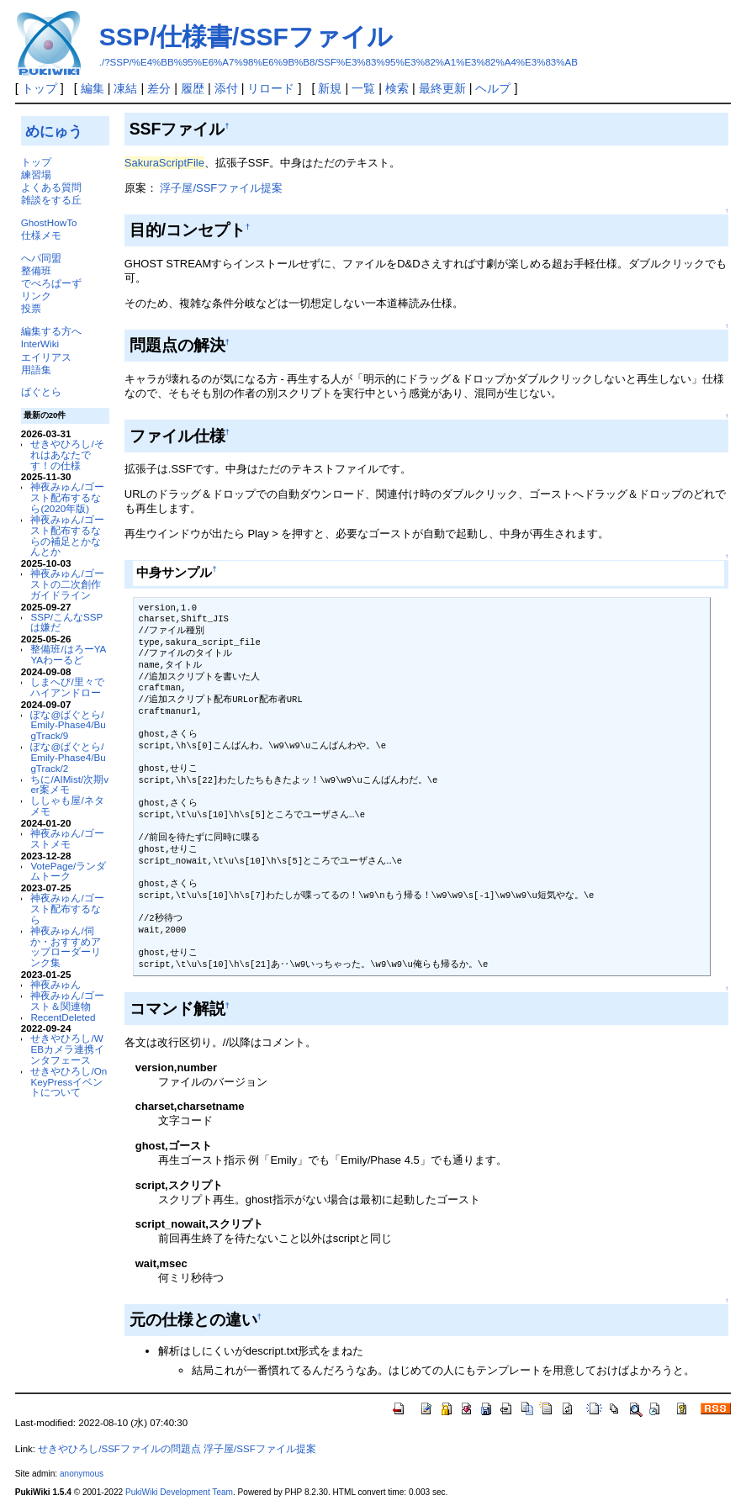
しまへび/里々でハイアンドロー (66, 687)
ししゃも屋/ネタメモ (66, 805)
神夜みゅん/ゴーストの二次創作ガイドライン (66, 584)
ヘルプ (493, 88)
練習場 (36, 174)
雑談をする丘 (51, 199)
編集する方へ (51, 330)
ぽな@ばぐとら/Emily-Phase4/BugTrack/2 (67, 757)
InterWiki (40, 343)
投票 (31, 308)
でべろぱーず (51, 282)
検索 (397, 88)
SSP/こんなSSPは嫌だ (66, 622)
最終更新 (442, 88)
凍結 (125, 88)
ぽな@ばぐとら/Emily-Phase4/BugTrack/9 (67, 725)
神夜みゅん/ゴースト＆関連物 (66, 1001)
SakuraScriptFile (164, 162)
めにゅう (53, 131)
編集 (92, 88)
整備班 (36, 270)
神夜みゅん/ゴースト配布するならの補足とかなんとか (66, 535)
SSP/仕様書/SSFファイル (246, 36)
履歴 (192, 88)
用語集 (36, 369)
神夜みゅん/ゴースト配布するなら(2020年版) (66, 497)
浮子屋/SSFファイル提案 (221, 188)
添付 (226, 88)
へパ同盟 (41, 257)
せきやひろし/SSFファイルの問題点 (119, 1449)
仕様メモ (41, 235)
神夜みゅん (55, 984)
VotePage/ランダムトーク (68, 871)
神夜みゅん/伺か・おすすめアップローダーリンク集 (65, 946)
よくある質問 (51, 187)
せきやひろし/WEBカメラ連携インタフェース (67, 1049)
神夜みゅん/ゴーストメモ (66, 838)
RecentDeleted (62, 1017)
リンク (36, 295)
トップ (39, 88)
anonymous (81, 1473)
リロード (270, 88)
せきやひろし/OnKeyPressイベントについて (68, 1081)
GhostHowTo (49, 222)
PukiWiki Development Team (179, 1492)
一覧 (363, 88)
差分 (159, 88)
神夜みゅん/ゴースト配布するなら (66, 908)
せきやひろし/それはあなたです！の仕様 (66, 454)
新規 (329, 88)
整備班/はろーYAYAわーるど (68, 654)
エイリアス (46, 356)
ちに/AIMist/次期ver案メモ (69, 784)
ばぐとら (41, 391)
